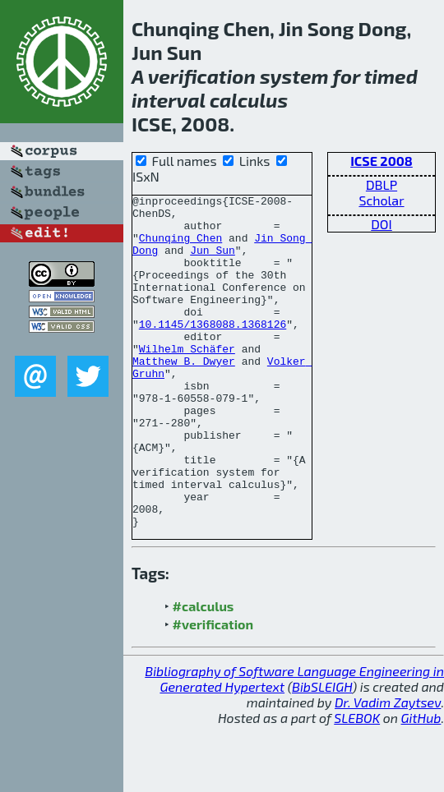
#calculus (203, 672)
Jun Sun (212, 262)
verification (202, 76)
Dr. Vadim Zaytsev (388, 768)
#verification (213, 690)
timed (391, 76)
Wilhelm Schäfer (187, 380)
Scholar (381, 200)
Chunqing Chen (180, 247)
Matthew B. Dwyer (183, 395)
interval (169, 100)
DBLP (381, 184)
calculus (249, 100)
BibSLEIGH (322, 753)
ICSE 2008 (381, 160)
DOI (381, 224)
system (294, 76)
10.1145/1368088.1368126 (212, 350)
